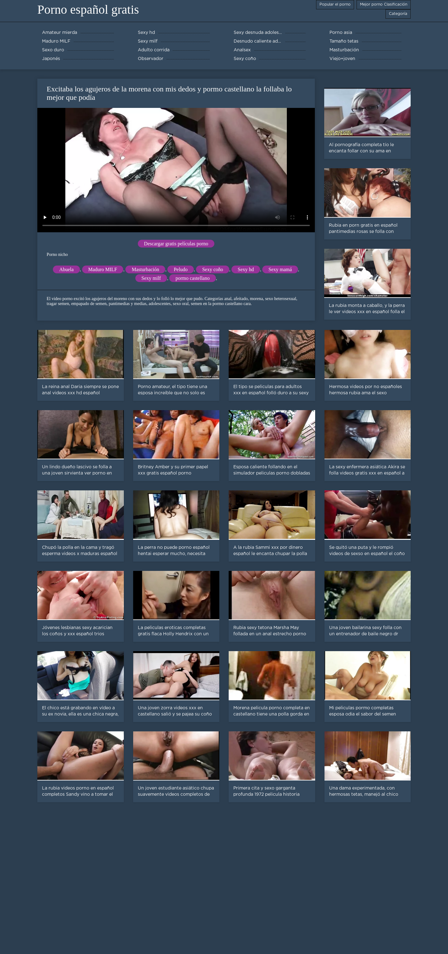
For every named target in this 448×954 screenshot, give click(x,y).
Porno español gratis (88, 9)
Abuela (66, 269)
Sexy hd (246, 269)
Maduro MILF (102, 269)
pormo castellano (192, 278)
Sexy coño (212, 269)
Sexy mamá (280, 269)
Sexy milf (151, 278)
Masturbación (145, 269)
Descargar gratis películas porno (176, 243)
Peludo (180, 269)
